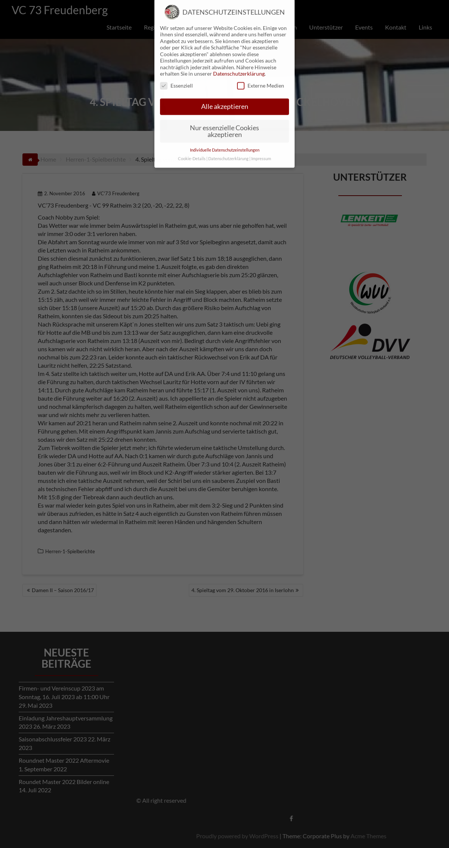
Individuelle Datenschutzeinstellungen (224, 133)
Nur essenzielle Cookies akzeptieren (224, 114)
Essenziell (176, 69)
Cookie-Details (192, 142)
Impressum (261, 142)
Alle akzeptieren (224, 90)
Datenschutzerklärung (239, 57)
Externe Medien (260, 69)
